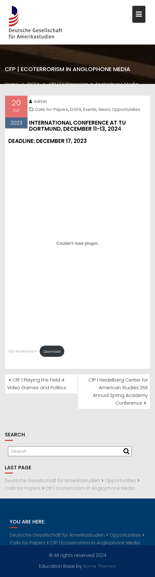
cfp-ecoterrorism (22, 352)
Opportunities (126, 111)
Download (52, 352)
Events (90, 111)
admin (38, 103)
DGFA (75, 111)
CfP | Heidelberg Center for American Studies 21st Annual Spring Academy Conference (118, 391)
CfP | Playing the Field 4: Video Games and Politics (36, 384)
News (104, 111)
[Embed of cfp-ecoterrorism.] (77, 245)
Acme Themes (99, 566)
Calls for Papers (51, 111)
